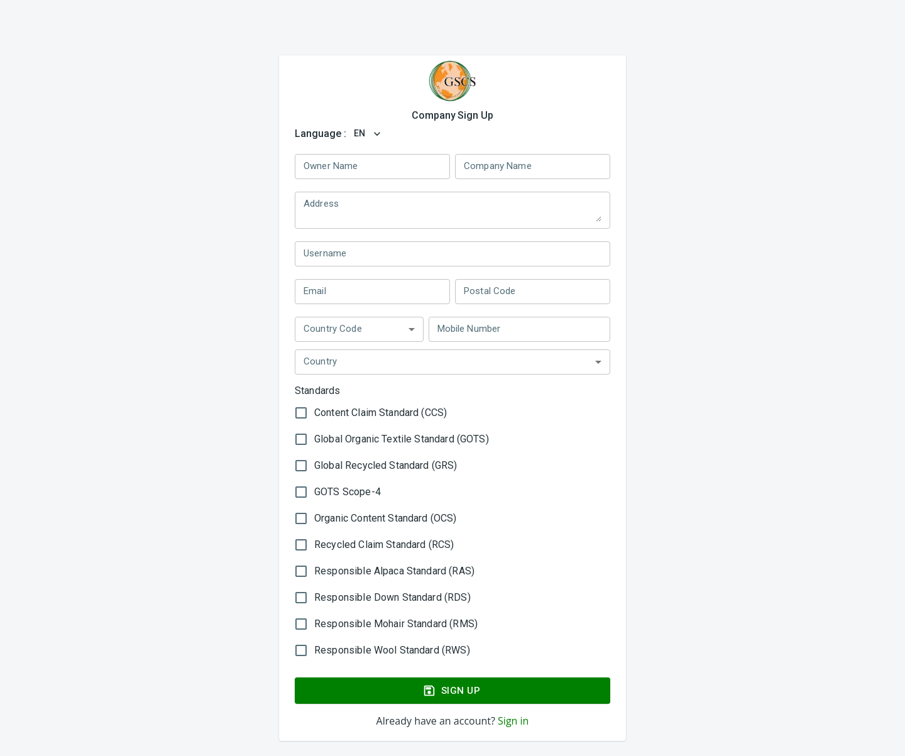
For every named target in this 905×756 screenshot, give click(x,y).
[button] (359, 329)
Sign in (512, 721)
